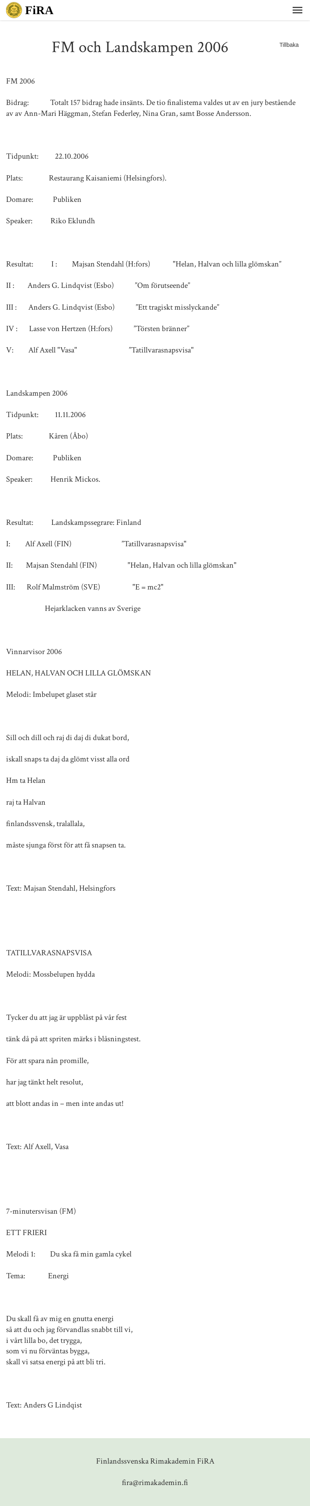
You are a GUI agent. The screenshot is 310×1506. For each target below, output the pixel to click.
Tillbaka (289, 45)
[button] (297, 10)
